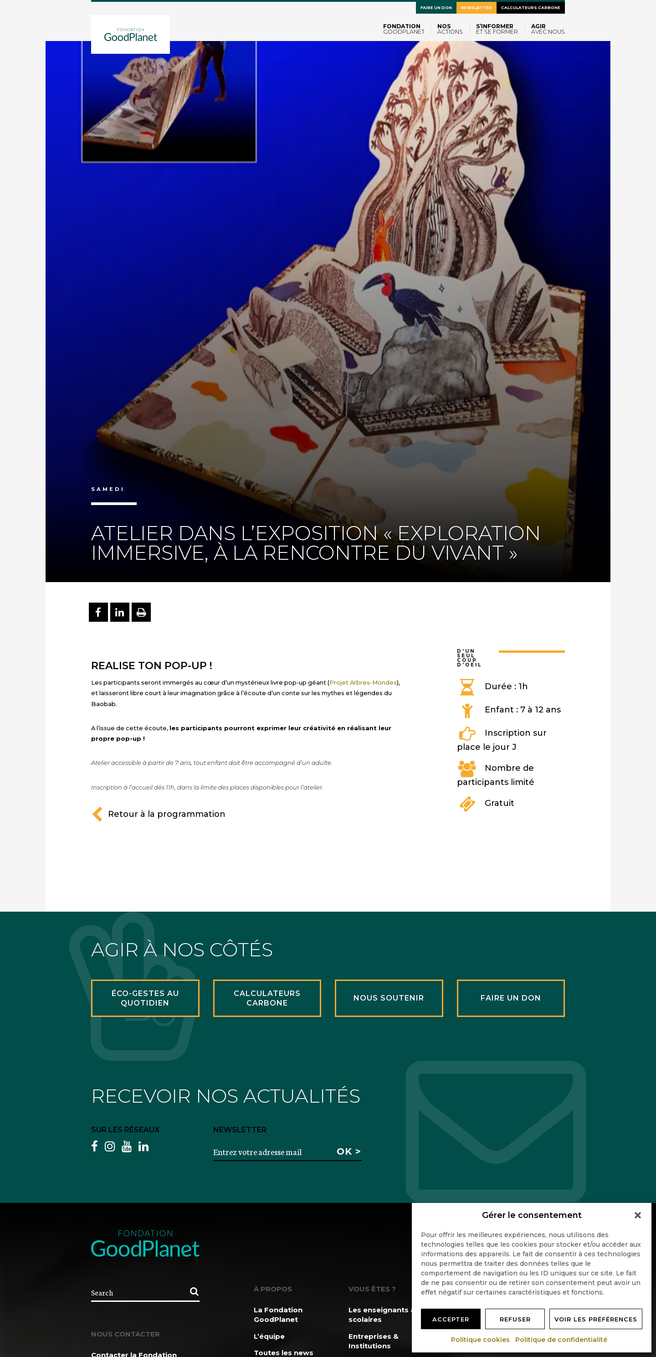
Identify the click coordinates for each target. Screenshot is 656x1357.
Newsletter (476, 7)
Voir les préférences (595, 1319)
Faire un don (436, 7)
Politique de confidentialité (561, 1340)
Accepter (450, 1319)
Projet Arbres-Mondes (363, 682)
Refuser (515, 1319)
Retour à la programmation (158, 814)
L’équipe (269, 1336)
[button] (637, 1215)
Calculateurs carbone (530, 7)
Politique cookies (481, 1340)
